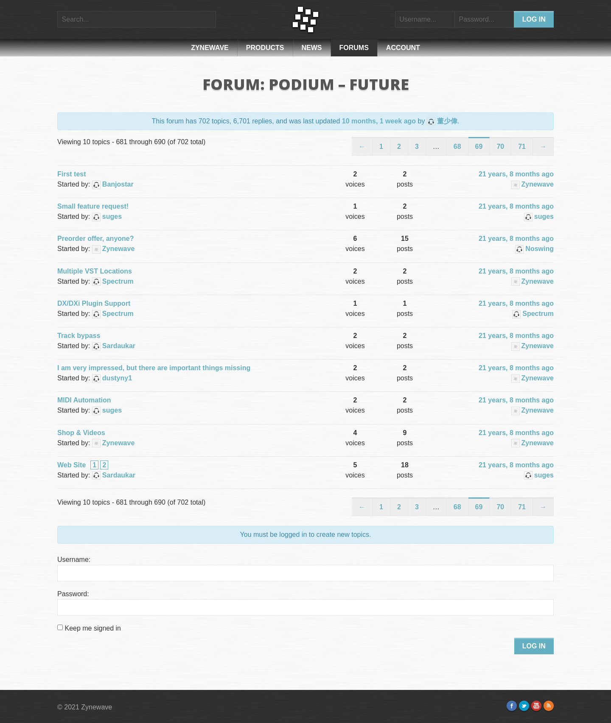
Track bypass (78, 335)
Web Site (71, 465)
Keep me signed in (92, 628)
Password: (73, 593)
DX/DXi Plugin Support (93, 303)
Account (403, 47)
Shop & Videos (81, 432)
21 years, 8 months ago (516, 174)
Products (265, 47)
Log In (534, 646)
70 (500, 146)
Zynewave (210, 47)
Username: (73, 559)
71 (522, 146)
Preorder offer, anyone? (95, 238)
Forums (354, 47)
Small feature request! (93, 206)
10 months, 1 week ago (379, 121)
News (312, 47)
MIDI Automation (84, 400)
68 (457, 146)
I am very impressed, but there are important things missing (153, 367)
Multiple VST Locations (94, 271)
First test (71, 174)
